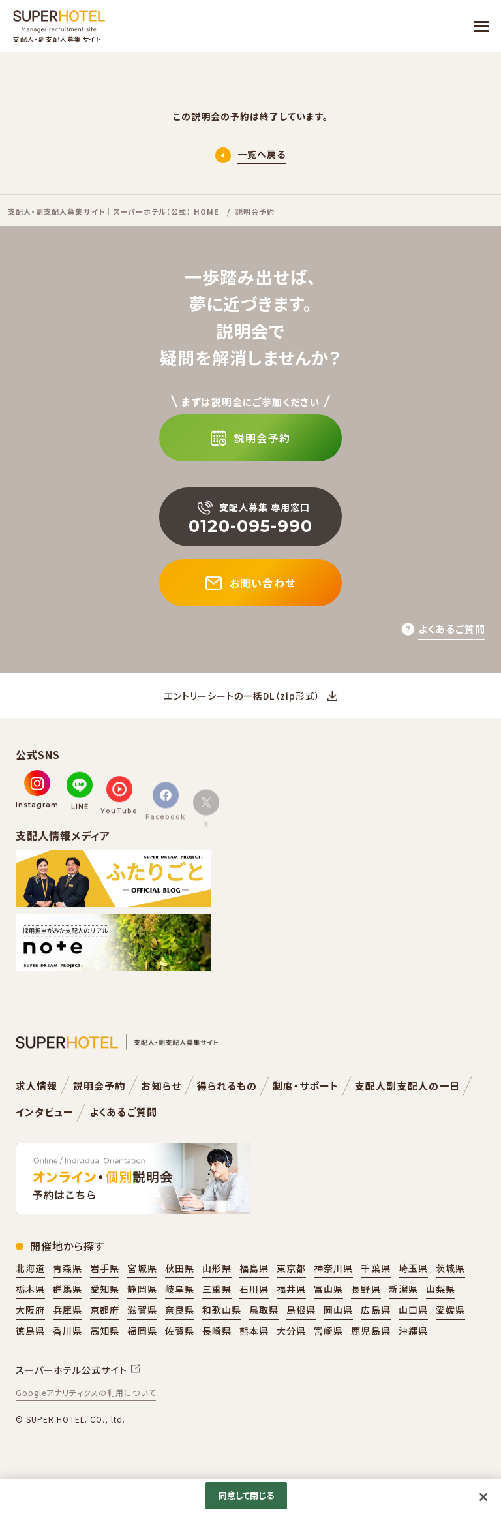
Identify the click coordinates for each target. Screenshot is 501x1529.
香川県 (67, 1330)
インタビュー (45, 1112)
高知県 (104, 1330)
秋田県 (179, 1267)
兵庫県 (67, 1309)
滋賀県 (142, 1309)
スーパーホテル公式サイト (71, 1369)
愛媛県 (450, 1309)
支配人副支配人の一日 (407, 1085)
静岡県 (142, 1288)
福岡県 (142, 1330)
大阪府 (30, 1309)
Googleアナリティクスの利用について (86, 1392)
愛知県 (104, 1288)
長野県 (365, 1288)
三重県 (217, 1288)
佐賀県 (179, 1330)
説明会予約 (99, 1085)
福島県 (254, 1267)
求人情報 (36, 1085)
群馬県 (67, 1288)
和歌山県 (221, 1309)
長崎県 (217, 1330)
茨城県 (450, 1267)
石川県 (254, 1288)
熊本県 (254, 1330)
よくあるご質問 (123, 1112)
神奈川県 (333, 1267)
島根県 (301, 1309)
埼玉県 (413, 1267)
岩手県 (104, 1267)
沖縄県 (413, 1330)
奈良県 (179, 1309)
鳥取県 (264, 1309)
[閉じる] (483, 1497)
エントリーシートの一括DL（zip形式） (242, 695)
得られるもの (227, 1085)
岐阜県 (179, 1288)
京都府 (104, 1309)
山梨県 (440, 1288)
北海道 (30, 1267)
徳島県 (30, 1330)
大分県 (291, 1330)
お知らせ (161, 1085)
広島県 (375, 1309)
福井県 (291, 1288)
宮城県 (142, 1267)
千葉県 (375, 1267)
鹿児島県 (370, 1330)
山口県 (413, 1309)
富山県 (328, 1288)
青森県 (67, 1267)
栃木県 (30, 1288)
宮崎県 (328, 1330)
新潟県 (403, 1288)
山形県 (217, 1267)
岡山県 (338, 1309)
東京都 (291, 1267)
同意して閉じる (247, 1495)
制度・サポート (306, 1085)
